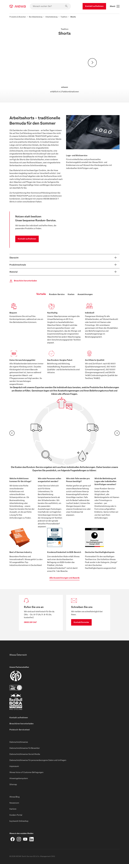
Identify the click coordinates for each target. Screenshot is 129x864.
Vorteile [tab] (41, 293)
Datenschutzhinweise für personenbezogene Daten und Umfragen (37, 760)
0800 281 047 (30, 622)
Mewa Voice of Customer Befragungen (26, 772)
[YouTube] (25, 839)
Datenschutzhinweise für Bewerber (24, 748)
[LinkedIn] (31, 839)
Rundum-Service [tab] (57, 294)
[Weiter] (92, 62)
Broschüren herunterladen (21, 723)
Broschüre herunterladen (22, 281)
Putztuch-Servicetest (19, 729)
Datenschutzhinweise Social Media (24, 754)
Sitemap (13, 784)
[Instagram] (19, 839)
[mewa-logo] (17, 6)
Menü (115, 6)
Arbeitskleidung (51, 17)
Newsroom (14, 803)
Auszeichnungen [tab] (85, 294)
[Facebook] (12, 839)
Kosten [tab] (71, 294)
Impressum (14, 766)
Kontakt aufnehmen (94, 6)
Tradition (64, 17)
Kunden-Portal (15, 815)
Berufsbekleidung (35, 17)
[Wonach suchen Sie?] (50, 6)
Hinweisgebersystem (18, 778)
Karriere (12, 809)
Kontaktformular (81, 622)
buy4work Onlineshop (18, 821)
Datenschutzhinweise (18, 742)
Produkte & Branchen (17, 17)
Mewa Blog (14, 796)
